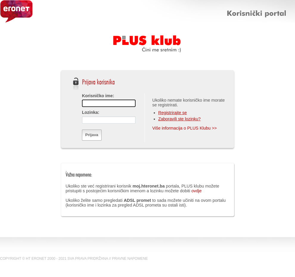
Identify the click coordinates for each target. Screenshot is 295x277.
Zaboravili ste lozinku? (179, 119)
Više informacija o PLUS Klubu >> (184, 128)
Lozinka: (90, 112)
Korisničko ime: (98, 95)
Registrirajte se (172, 112)
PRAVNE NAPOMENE (130, 258)
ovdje (196, 190)
